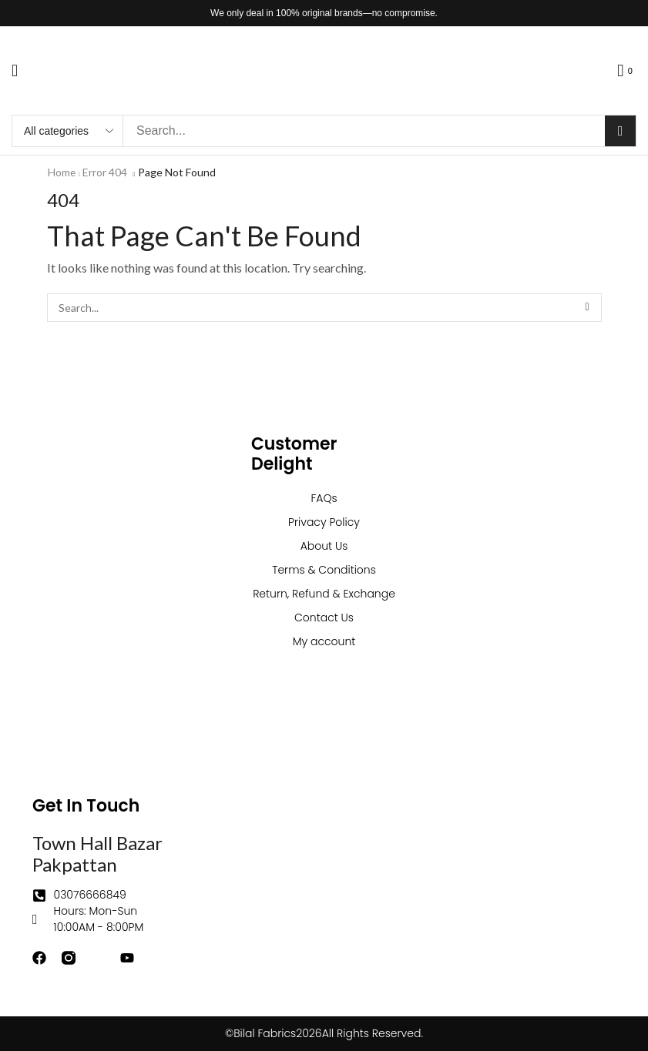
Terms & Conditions (324, 569)
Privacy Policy (324, 522)
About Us (324, 546)
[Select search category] (67, 130)
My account (324, 641)
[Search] (620, 130)
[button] (15, 71)
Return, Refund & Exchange (324, 593)
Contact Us (324, 617)
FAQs (324, 498)
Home (62, 172)
